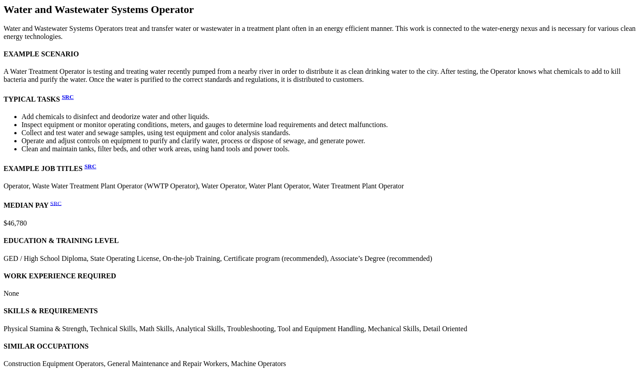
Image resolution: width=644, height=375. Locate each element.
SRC (68, 97)
